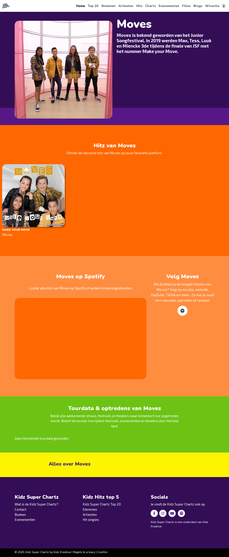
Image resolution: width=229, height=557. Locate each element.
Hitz (139, 6)
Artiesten (125, 6)
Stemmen (108, 6)
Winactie (212, 6)
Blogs (197, 6)
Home (80, 6)
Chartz (150, 6)
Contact (20, 509)
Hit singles (91, 519)
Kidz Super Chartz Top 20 (102, 504)
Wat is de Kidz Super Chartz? (36, 504)
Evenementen (169, 6)
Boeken (20, 514)
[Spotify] (182, 311)
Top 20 (93, 6)
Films (186, 6)
